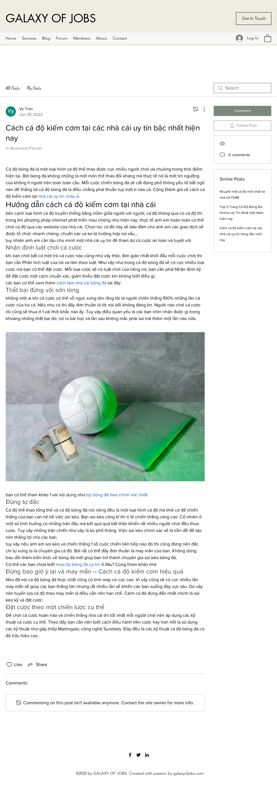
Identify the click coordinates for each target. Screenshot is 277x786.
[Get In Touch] (253, 18)
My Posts (34, 88)
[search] (242, 88)
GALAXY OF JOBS (51, 18)
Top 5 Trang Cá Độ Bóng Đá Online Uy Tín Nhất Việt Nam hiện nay (241, 213)
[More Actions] (201, 109)
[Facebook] (130, 755)
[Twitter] (138, 755)
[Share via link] (37, 664)
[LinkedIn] (147, 755)
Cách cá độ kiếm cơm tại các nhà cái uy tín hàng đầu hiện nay (241, 234)
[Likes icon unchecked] (9, 664)
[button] (267, 38)
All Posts (13, 88)
